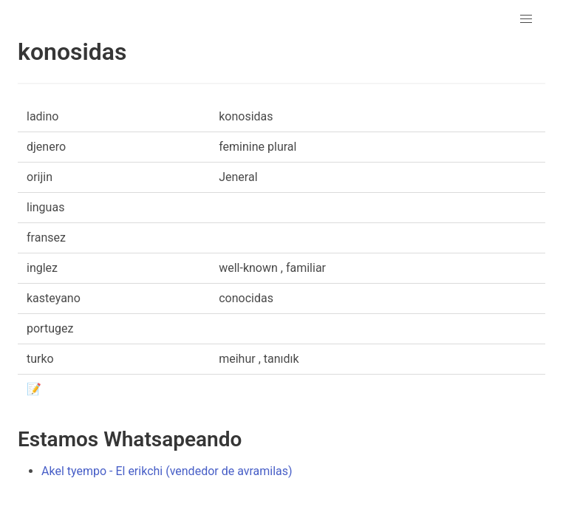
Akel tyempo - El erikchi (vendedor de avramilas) (167, 471)
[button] (526, 19)
